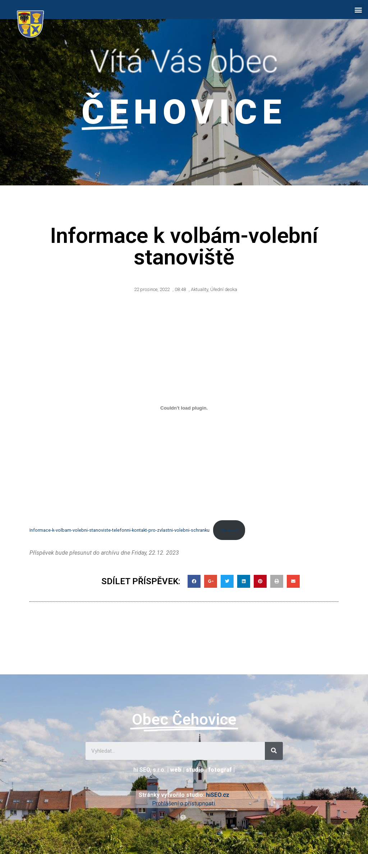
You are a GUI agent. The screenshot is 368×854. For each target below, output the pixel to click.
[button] (358, 9)
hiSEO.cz (217, 794)
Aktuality (199, 289)
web (175, 769)
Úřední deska (223, 289)
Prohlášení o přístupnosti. (184, 803)
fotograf (220, 769)
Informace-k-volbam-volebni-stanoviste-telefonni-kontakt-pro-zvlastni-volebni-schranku (119, 530)
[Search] (274, 751)
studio (195, 769)
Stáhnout (229, 530)
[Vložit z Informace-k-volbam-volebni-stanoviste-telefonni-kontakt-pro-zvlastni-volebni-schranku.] (184, 408)
